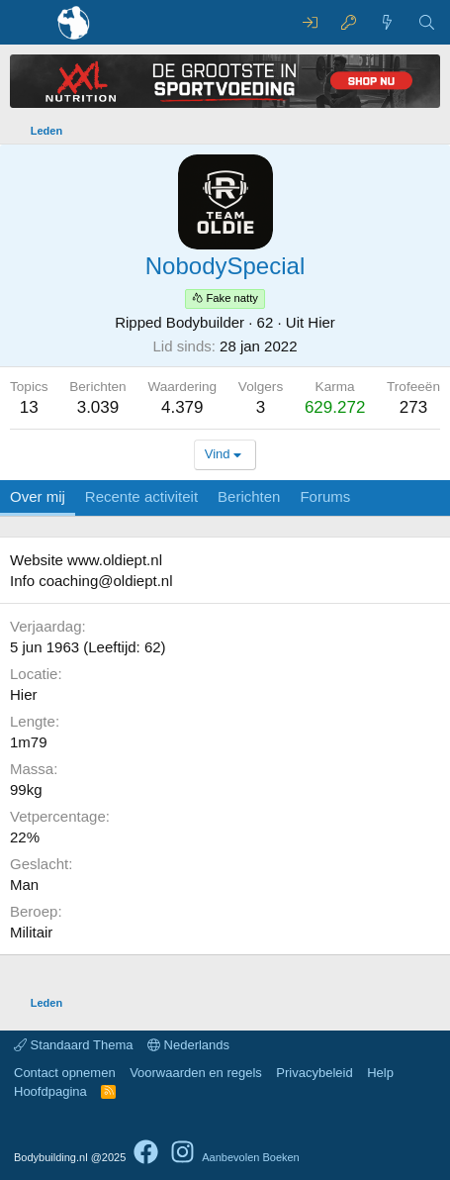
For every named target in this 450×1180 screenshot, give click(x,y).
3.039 (98, 407)
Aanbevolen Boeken (250, 1157)
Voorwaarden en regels (196, 1072)
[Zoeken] (426, 22)
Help (380, 1072)
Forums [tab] (325, 496)
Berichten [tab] (249, 496)
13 (29, 407)
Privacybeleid (314, 1072)
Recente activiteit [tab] (141, 496)
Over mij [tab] (37, 496)
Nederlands (188, 1044)
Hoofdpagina (50, 1091)
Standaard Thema (73, 1044)
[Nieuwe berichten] (387, 22)
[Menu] (27, 23)
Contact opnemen (65, 1072)
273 (413, 407)
